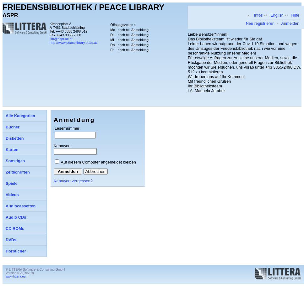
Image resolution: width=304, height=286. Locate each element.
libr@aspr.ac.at (61, 39)
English (277, 15)
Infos (258, 15)
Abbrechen (95, 171)
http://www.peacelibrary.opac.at (73, 42)
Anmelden (290, 23)
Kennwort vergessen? (73, 181)
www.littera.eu (16, 276)
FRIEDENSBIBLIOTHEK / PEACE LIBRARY (83, 7)
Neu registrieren (260, 23)
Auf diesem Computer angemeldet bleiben (98, 162)
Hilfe (295, 15)
